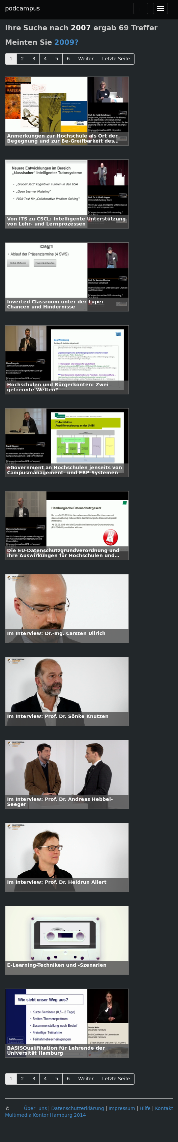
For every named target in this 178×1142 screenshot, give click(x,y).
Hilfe (145, 1108)
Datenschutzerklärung (77, 1108)
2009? (66, 42)
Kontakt (164, 1108)
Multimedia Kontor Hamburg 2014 (45, 1115)
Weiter (86, 59)
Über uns (35, 1108)
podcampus (22, 8)
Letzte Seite (116, 59)
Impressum (122, 1108)
